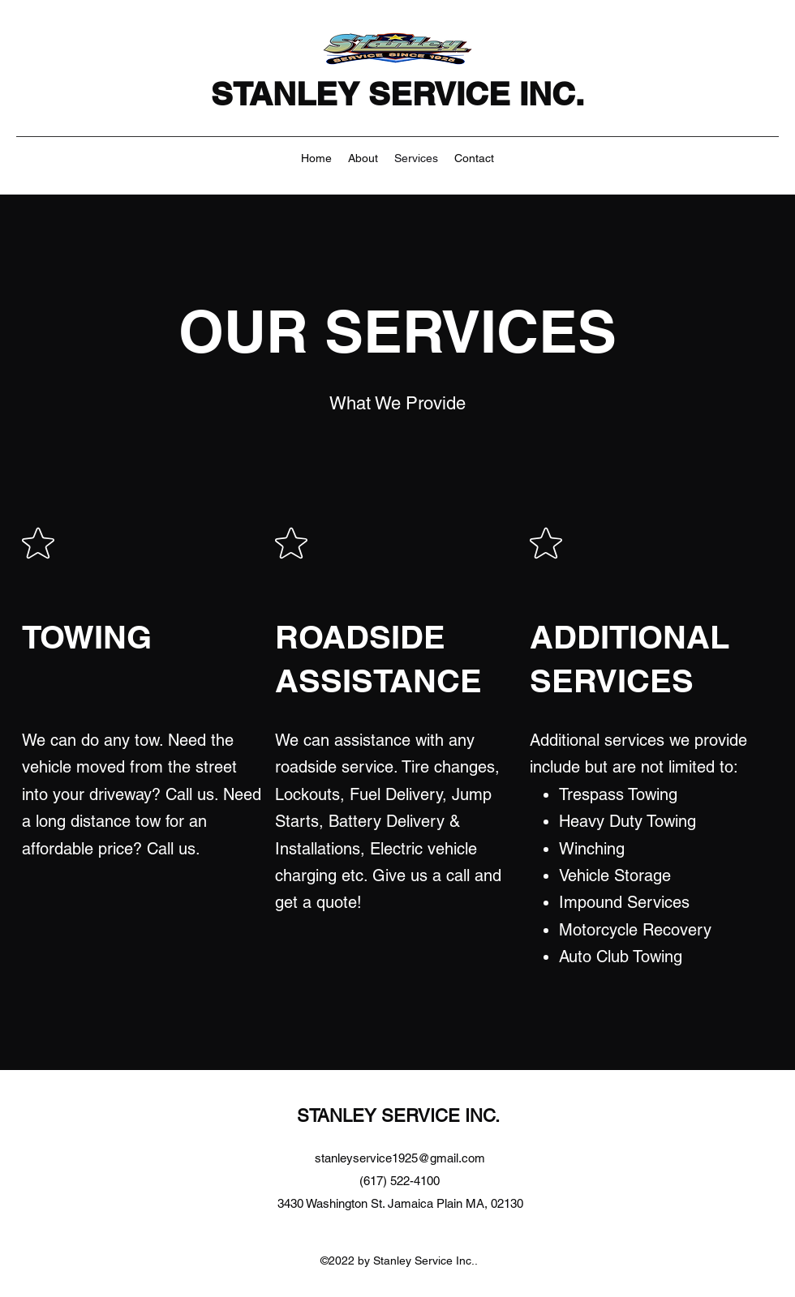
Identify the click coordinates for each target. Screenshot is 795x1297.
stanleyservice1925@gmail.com (400, 1158)
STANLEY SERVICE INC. (402, 94)
